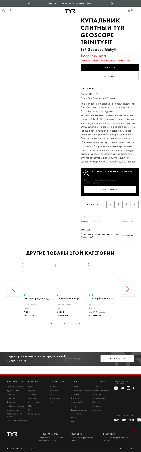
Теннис (74, 418)
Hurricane (54, 391)
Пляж (73, 406)
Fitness (52, 402)
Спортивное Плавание (81, 391)
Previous (29, 3)
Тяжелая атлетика (79, 410)
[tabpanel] (37, 289)
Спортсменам (13, 410)
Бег (72, 421)
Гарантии (11, 402)
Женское (32, 394)
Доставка (11, 394)
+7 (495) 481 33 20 (48, 433)
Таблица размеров (15, 387)
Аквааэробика (77, 402)
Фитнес (74, 387)
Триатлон (75, 398)
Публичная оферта (15, 406)
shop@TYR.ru (108, 433)
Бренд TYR (96, 387)
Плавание (75, 394)
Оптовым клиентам (101, 391)
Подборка (110, 67)
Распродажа (33, 414)
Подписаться (117, 359)
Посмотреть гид (109, 189)
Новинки (109, 76)
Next (112, 3)
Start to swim (55, 398)
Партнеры (96, 394)
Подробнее (127, 222)
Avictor (52, 387)
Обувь (31, 406)
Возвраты (11, 398)
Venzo (52, 394)
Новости (96, 402)
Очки (30, 410)
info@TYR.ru (76, 433)
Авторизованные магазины (14, 415)
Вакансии (96, 406)
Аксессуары (33, 402)
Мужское (32, 391)
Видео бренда (98, 398)
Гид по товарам (13, 391)
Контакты (96, 410)
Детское (32, 398)
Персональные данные (17, 420)
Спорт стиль (76, 414)
